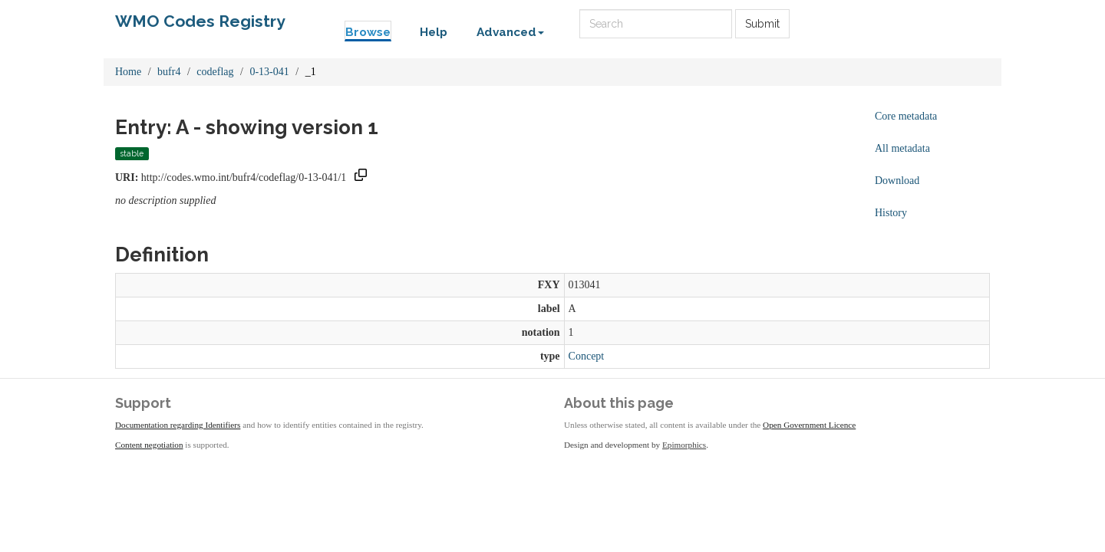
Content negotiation (149, 444)
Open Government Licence (809, 424)
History (891, 213)
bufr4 (168, 71)
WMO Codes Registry (200, 21)
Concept (587, 356)
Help (433, 32)
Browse (368, 32)
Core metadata (906, 116)
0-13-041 (269, 71)
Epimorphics (684, 444)
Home (128, 71)
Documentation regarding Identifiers (177, 424)
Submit (762, 24)
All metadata (902, 148)
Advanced (510, 32)
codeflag (214, 71)
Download (897, 180)
